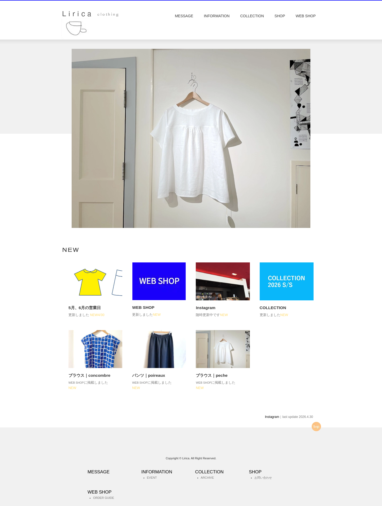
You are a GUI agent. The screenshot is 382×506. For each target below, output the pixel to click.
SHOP (280, 16)
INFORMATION (216, 16)
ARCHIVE (207, 477)
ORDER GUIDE (103, 497)
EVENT (152, 477)
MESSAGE (184, 16)
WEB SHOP (306, 16)
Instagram (272, 417)
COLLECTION (252, 16)
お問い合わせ (263, 477)
